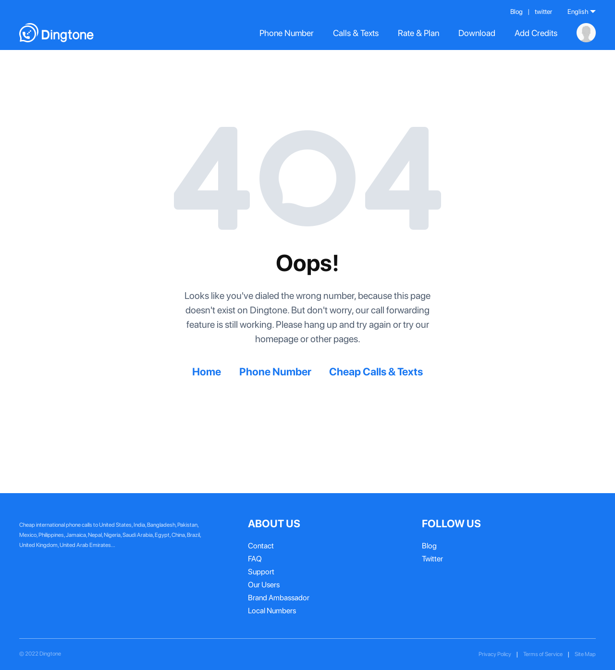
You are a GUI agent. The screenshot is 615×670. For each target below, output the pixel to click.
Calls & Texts (356, 33)
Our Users (264, 584)
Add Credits (536, 33)
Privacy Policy (495, 654)
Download (476, 33)
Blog (516, 11)
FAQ (255, 558)
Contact (261, 545)
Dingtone (50, 653)
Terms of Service (543, 654)
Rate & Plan (418, 33)
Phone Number (286, 33)
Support (261, 571)
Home (206, 371)
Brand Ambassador (278, 597)
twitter (543, 11)
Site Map (585, 654)
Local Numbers (272, 610)
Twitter (432, 558)
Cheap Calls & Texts (376, 371)
